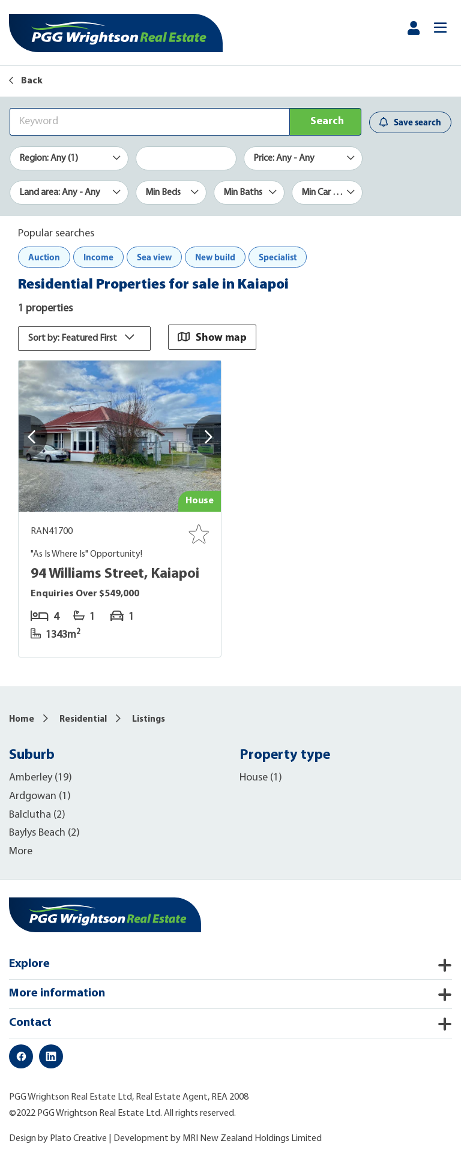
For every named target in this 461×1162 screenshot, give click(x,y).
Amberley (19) (40, 777)
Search (327, 121)
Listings (148, 719)
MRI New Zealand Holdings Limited (252, 1138)
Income (98, 257)
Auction (44, 257)
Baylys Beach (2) (44, 833)
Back (26, 81)
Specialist (278, 257)
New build (215, 257)
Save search (410, 122)
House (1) (261, 777)
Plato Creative (78, 1138)
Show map (212, 337)
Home (21, 719)
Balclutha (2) (37, 815)
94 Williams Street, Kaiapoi (115, 574)
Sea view (154, 257)
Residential (83, 719)
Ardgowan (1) (40, 796)
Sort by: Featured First (84, 338)
